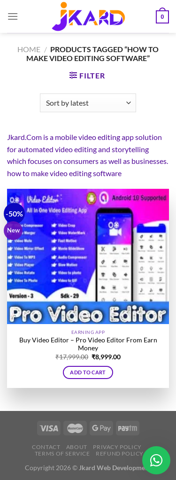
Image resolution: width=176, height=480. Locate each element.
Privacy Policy (117, 446)
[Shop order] (88, 102)
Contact (46, 446)
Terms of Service (62, 453)
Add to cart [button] (88, 372)
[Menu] (12, 16)
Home (28, 49)
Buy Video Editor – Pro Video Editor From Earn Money (88, 344)
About (76, 446)
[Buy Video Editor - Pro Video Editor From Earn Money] (88, 256)
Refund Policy (120, 453)
